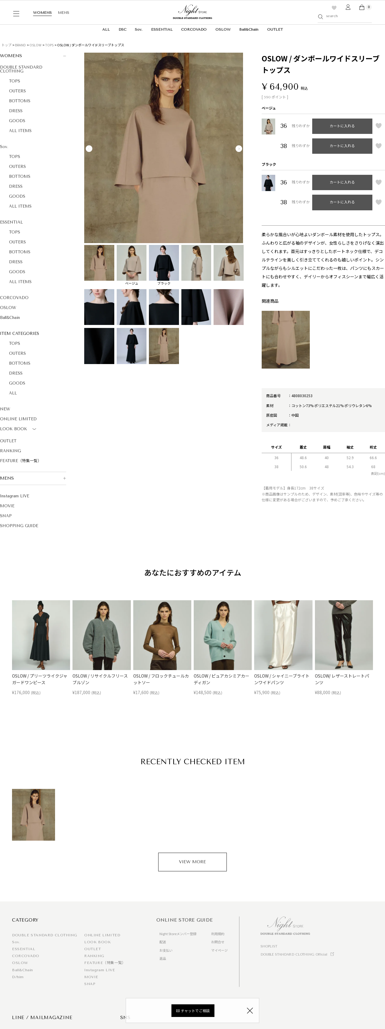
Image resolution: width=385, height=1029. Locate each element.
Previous (89, 148)
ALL (106, 29)
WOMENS (42, 13)
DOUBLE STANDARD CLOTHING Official (293, 954)
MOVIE (7, 506)
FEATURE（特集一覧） (21, 461)
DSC (122, 29)
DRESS (16, 111)
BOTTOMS (19, 101)
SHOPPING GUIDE (19, 526)
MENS (63, 13)
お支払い (166, 950)
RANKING (10, 451)
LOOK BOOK (19, 429)
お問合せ (217, 941)
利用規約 (217, 933)
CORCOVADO (194, 29)
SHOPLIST (268, 946)
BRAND (20, 44)
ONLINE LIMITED (18, 419)
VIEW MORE (192, 861)
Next (239, 148)
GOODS (17, 121)
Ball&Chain (248, 29)
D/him (18, 977)
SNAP (6, 516)
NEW (5, 409)
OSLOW (223, 29)
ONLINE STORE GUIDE (184, 920)
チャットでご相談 (195, 1011)
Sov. (138, 29)
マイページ (219, 950)
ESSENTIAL (162, 29)
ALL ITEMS (20, 130)
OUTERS (17, 91)
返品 (162, 958)
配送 (162, 941)
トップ (6, 44)
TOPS (49, 44)
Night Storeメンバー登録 (177, 933)
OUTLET (275, 29)
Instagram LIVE (14, 496)
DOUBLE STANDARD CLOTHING (21, 69)
